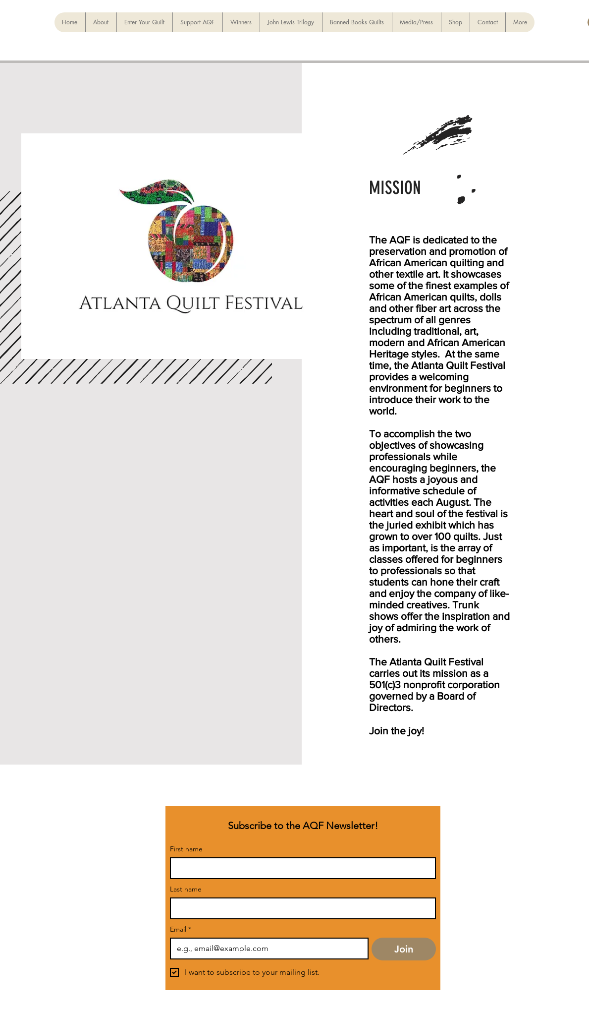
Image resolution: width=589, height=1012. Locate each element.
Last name (186, 889)
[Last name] (300, 908)
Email (180, 929)
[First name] (300, 868)
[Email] (266, 948)
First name (186, 849)
